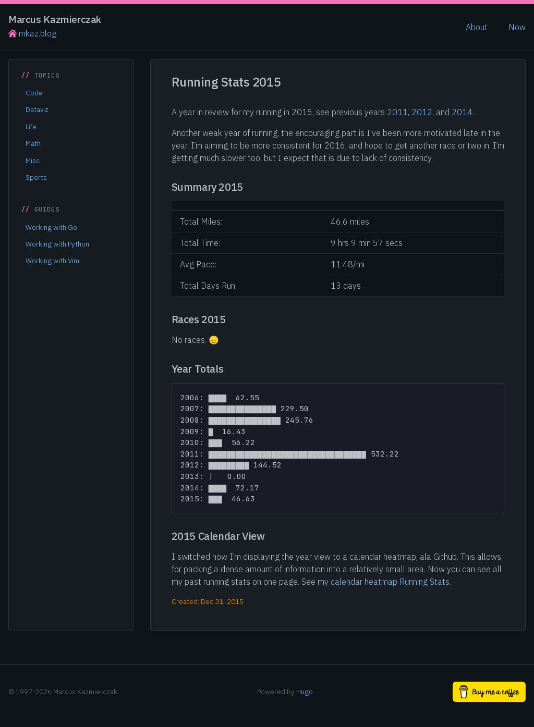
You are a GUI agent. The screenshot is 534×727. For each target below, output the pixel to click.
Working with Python (57, 244)
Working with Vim (52, 260)
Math (33, 143)
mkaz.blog (32, 33)
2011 (397, 112)
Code (34, 92)
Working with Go (51, 227)
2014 (462, 112)
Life (31, 126)
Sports (36, 177)
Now (517, 27)
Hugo (304, 691)
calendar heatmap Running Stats (390, 581)
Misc (33, 160)
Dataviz (37, 109)
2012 (421, 112)
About (477, 27)
